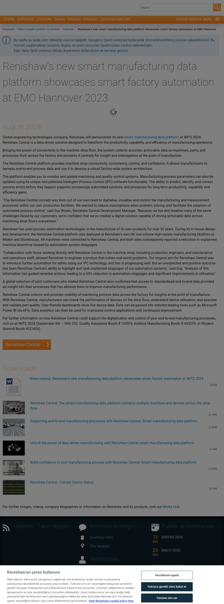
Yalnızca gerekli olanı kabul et (166, 591)
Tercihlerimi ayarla (167, 580)
